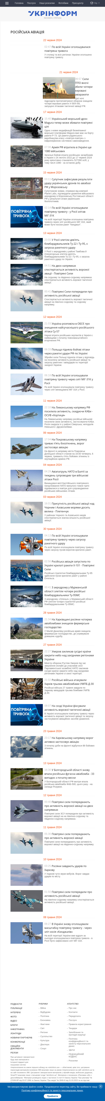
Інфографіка (16, 1028)
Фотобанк (63, 3)
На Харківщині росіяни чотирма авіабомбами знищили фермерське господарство (68, 623)
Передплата (74, 1016)
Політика (44, 1016)
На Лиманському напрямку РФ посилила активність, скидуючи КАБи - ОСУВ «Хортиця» (68, 411)
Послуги (31, 3)
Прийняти (52, 1096)
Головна (19, 3)
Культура (44, 1039)
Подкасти (15, 1004)
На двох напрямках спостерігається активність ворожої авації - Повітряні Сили (66, 269)
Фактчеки (44, 1023)
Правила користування (79, 1023)
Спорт (43, 1047)
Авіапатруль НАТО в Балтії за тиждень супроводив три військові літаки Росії (66, 475)
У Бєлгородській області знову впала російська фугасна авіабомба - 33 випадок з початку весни (69, 773)
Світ (42, 1027)
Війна (42, 1008)
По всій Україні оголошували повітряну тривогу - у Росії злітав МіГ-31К (66, 211)
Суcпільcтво (45, 1035)
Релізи (13, 1048)
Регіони (43, 1031)
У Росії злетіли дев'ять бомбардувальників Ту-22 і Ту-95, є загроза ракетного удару (66, 243)
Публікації (15, 1008)
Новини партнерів (20, 1036)
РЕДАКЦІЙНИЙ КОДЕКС (80, 1052)
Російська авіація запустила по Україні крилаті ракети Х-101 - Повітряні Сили (69, 565)
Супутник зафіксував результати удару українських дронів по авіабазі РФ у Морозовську (68, 183)
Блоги (13, 1024)
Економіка (44, 1019)
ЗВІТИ (71, 1048)
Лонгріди (15, 1032)
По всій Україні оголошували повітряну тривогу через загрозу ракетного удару (66, 539)
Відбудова (44, 1012)
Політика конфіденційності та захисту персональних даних (79, 1040)
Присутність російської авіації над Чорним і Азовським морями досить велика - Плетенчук (69, 507)
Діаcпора (44, 1043)
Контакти (73, 1012)
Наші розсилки (47, 3)
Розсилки (73, 1056)
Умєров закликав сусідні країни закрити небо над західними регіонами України (69, 655)
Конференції (17, 1040)
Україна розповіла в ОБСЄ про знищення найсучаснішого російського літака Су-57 (69, 327)
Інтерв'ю (15, 1012)
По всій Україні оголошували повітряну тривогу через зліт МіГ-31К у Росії (68, 379)
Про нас (72, 1008)
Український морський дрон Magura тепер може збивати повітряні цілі (68, 122)
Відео (13, 1020)
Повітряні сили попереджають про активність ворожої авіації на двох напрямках (68, 806)
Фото (13, 1016)
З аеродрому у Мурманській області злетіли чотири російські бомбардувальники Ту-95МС (65, 591)
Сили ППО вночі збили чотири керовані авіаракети (84, 86)
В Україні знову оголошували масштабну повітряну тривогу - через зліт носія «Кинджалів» (68, 928)
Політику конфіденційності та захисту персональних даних (52, 1090)
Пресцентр (77, 3)
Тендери (72, 1027)
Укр (95, 3)
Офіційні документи (21, 1044)
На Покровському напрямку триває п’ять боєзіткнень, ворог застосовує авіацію (65, 443)
